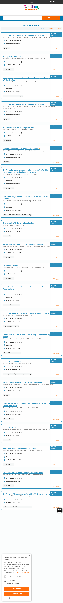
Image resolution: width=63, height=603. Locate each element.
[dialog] (16, 577)
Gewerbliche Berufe (10, 266)
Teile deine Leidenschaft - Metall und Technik (20, 448)
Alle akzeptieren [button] (17, 589)
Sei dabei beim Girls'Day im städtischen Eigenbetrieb (22, 382)
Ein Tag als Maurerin (10, 427)
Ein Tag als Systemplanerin (13, 56)
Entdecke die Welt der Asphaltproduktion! (18, 127)
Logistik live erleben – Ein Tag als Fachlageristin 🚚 (21, 149)
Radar (52, 1)
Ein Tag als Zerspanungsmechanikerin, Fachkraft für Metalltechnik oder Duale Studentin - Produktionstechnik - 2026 (29, 171)
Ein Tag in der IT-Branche (12, 361)
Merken (58, 49)
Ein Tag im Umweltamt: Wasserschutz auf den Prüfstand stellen (26, 313)
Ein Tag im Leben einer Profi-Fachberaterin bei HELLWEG (23, 35)
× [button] (29, 556)
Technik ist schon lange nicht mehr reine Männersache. (23, 244)
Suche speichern (54, 28)
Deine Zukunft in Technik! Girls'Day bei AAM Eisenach (23, 473)
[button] (16, 598)
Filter (43, 28)
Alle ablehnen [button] (17, 594)
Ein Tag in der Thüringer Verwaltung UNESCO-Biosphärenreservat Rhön (29, 494)
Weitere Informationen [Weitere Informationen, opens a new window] (22, 572)
